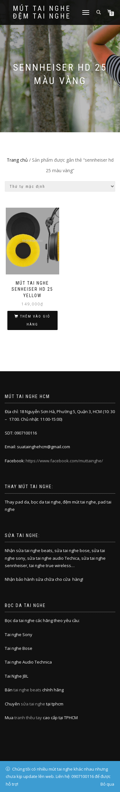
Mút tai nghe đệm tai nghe (42, 12)
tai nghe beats (27, 690)
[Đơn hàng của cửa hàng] (60, 186)
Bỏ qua (107, 784)
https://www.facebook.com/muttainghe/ (64, 461)
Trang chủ (17, 160)
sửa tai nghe (33, 704)
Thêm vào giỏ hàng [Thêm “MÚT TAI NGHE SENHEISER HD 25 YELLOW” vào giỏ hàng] (35, 320)
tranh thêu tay (28, 717)
